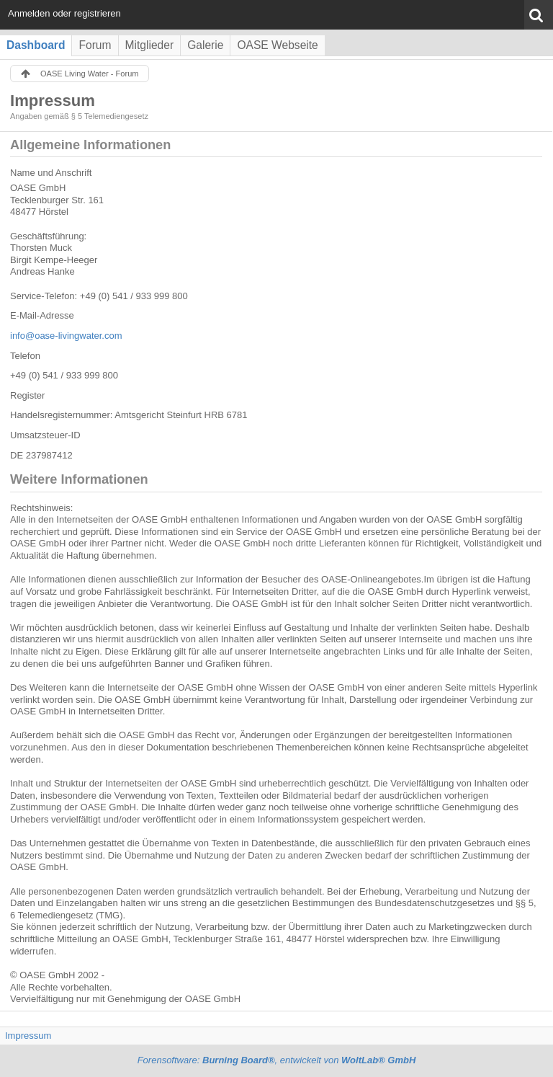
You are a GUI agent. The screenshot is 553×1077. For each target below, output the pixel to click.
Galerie (205, 45)
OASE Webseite (277, 45)
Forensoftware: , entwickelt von (277, 1060)
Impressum (28, 1035)
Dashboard (35, 45)
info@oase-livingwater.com (66, 335)
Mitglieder (149, 45)
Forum (94, 45)
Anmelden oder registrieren (64, 13)
